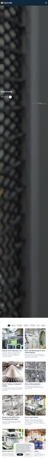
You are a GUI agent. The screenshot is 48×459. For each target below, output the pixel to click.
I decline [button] (27, 454)
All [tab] (8, 325)
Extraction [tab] (33, 325)
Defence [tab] (43, 325)
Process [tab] (13, 325)
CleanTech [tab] (26, 325)
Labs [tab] (38, 325)
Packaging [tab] (19, 325)
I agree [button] (20, 454)
